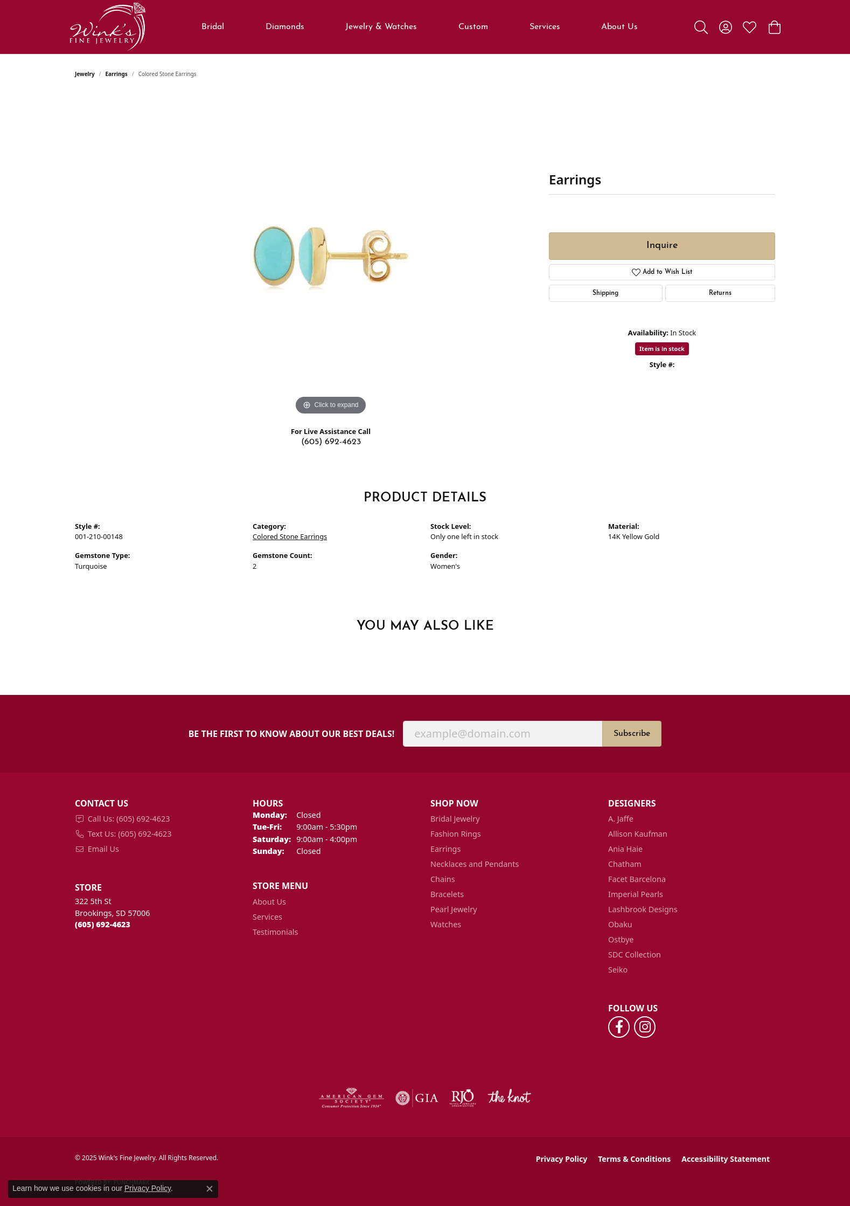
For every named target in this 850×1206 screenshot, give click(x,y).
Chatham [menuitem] (625, 864)
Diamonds (285, 27)
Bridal (212, 27)
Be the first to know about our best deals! (292, 734)
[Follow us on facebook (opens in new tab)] (619, 1027)
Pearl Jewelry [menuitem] (453, 909)
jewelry (85, 74)
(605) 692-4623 (331, 442)
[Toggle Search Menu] (701, 27)
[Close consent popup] (209, 1189)
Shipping (605, 293)
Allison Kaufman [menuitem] (637, 834)
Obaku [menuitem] (620, 924)
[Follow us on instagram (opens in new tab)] (645, 1027)
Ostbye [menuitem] (620, 939)
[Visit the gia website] (416, 1098)
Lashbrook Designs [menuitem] (643, 909)
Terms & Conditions (634, 1159)
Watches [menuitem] (445, 924)
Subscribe (632, 733)
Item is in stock (662, 348)
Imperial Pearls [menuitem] (635, 894)
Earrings (117, 74)
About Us (619, 27)
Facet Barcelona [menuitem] (637, 879)
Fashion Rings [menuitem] (455, 834)
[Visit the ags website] (351, 1098)
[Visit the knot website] (509, 1098)
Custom (473, 27)
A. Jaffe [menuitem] (620, 819)
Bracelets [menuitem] (447, 894)
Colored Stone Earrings (290, 536)
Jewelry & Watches (381, 27)
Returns (720, 293)
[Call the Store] (102, 924)
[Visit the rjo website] (462, 1098)
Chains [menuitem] (442, 879)
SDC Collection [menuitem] (634, 954)
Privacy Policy (561, 1159)
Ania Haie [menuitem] (625, 849)
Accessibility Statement (725, 1159)
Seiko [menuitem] (618, 969)
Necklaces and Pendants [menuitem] (474, 864)
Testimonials (275, 932)
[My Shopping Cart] (774, 27)
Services (544, 27)
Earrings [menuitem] (445, 849)
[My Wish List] (749, 27)
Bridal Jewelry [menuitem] (455, 819)
